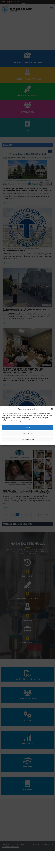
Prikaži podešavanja (27, 439)
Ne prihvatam (27, 433)
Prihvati (27, 428)
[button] (52, 409)
